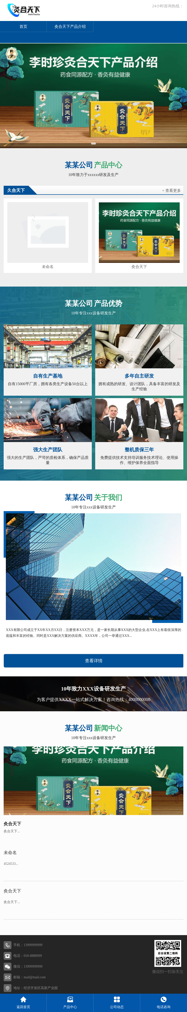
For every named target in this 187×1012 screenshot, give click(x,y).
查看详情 (94, 660)
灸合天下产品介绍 (70, 26)
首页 (23, 26)
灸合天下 (139, 267)
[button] (93, 144)
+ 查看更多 (171, 190)
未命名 (48, 267)
